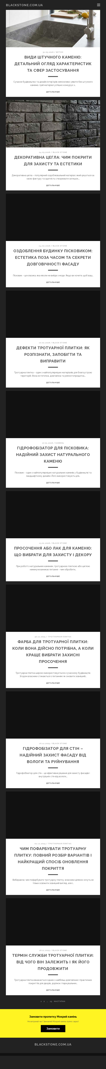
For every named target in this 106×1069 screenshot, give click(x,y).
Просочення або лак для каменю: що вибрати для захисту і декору (53, 561)
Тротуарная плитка (59, 650)
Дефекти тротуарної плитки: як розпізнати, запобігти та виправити (53, 361)
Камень (59, 450)
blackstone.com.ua (24, 5)
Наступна (59, 1014)
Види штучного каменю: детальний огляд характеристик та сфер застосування (53, 64)
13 (51, 1014)
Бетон (59, 52)
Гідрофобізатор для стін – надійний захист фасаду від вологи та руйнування (53, 768)
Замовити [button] (53, 1041)
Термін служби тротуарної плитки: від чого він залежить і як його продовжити (53, 975)
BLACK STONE (60, 152)
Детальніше (53, 92)
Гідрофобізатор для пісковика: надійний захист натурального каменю (53, 461)
